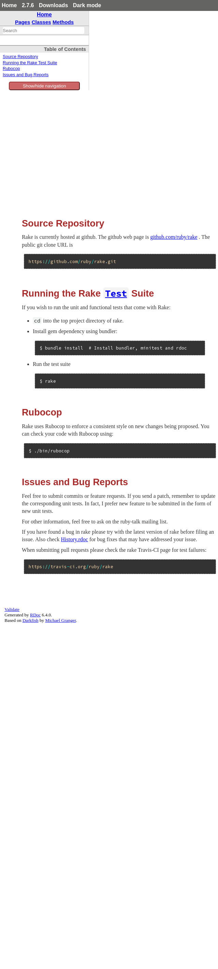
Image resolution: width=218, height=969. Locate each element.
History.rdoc (74, 539)
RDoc (35, 614)
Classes (41, 22)
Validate (11, 609)
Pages (22, 22)
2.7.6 (28, 5)
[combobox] (43, 30)
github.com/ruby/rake (173, 237)
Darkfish (31, 620)
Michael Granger (60, 620)
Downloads (53, 5)
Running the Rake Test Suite (30, 62)
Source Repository (20, 56)
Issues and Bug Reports (25, 74)
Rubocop (11, 68)
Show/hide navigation (44, 85)
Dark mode (87, 5)
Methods (63, 22)
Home (9, 5)
